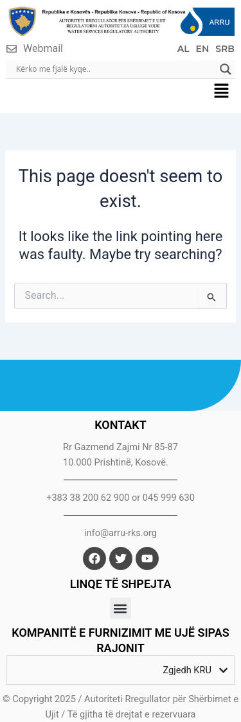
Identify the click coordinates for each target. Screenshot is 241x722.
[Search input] (114, 69)
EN (203, 49)
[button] (222, 92)
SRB (225, 49)
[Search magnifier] (226, 69)
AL (183, 49)
